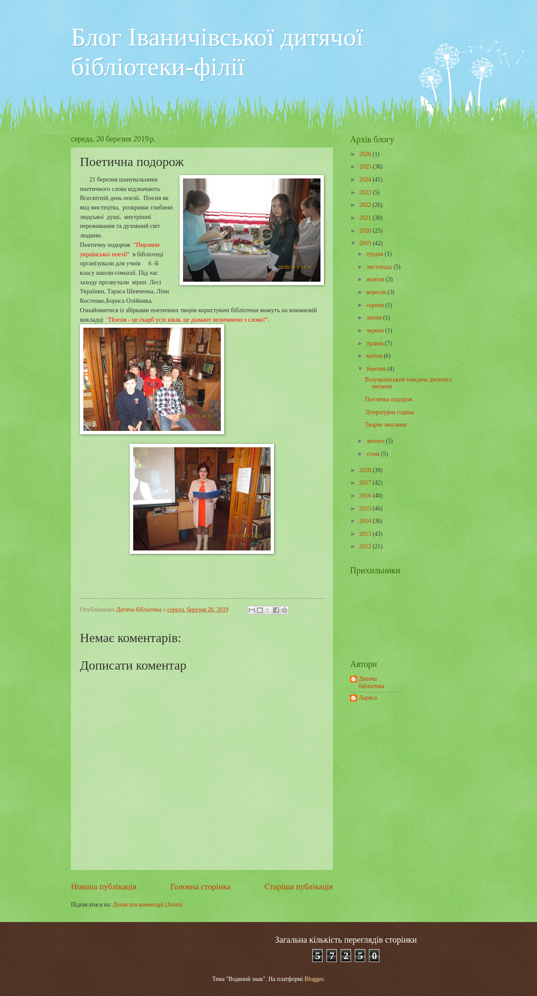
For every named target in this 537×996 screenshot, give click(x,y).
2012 (365, 546)
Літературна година (389, 412)
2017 (365, 483)
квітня (375, 356)
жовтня (376, 279)
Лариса (368, 698)
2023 (365, 192)
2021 (365, 218)
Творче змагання (385, 424)
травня (375, 343)
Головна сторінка (200, 886)
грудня (375, 254)
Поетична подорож (388, 399)
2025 (365, 166)
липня (374, 317)
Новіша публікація (104, 886)
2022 (365, 205)
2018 (365, 470)
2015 (365, 508)
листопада (380, 267)
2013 (365, 534)
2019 (365, 243)
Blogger (314, 979)
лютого (376, 441)
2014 (365, 521)
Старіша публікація (299, 886)
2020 (365, 230)
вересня (376, 292)
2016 (365, 495)
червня (375, 330)
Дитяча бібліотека (371, 682)
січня (373, 454)
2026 (365, 154)
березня (376, 369)
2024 (365, 179)
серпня (375, 305)
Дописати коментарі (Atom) (148, 904)
